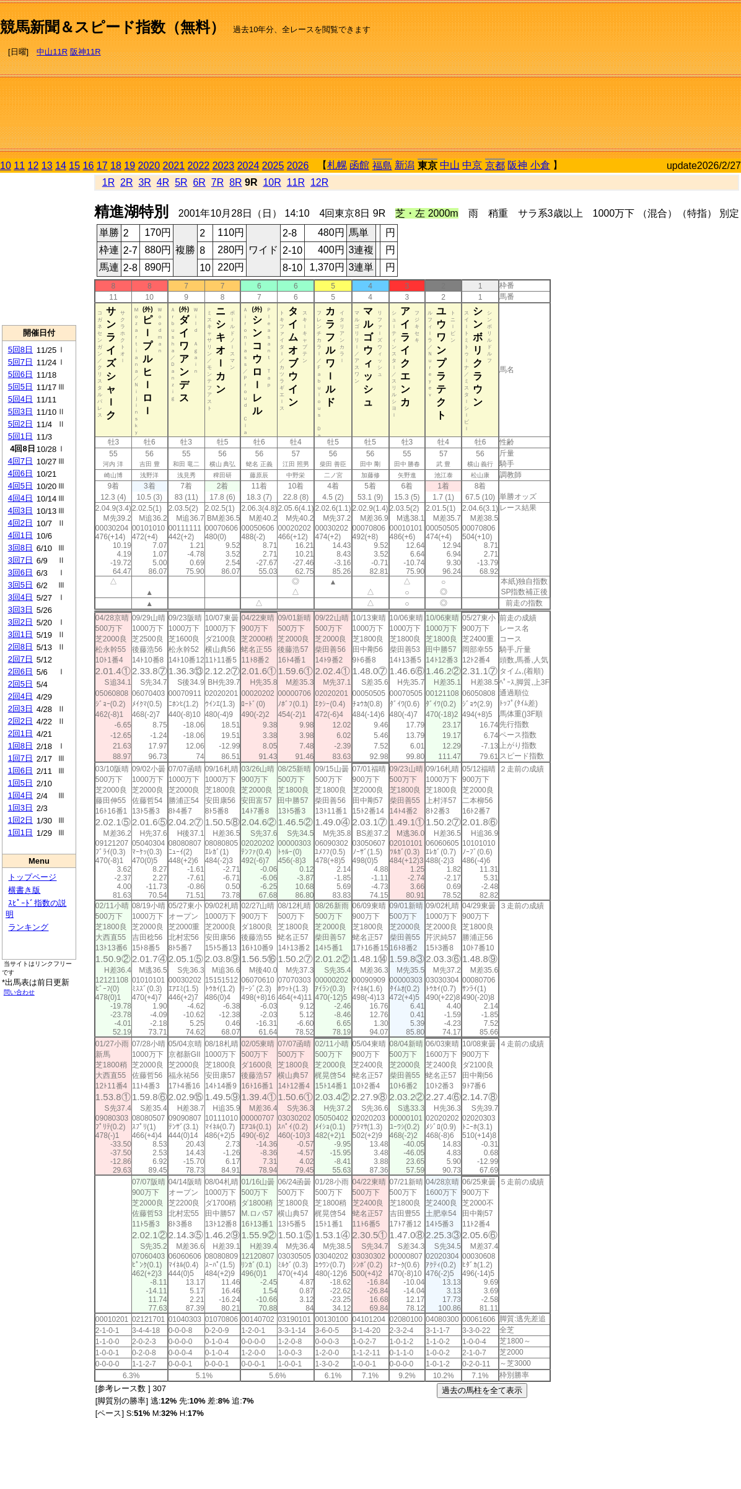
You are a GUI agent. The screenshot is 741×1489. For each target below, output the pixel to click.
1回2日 (20, 820)
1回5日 (20, 783)
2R (126, 182)
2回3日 (20, 708)
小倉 (540, 165)
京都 (495, 165)
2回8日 (20, 646)
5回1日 (20, 436)
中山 (450, 165)
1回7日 (20, 758)
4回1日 (20, 535)
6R (199, 182)
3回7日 (20, 560)
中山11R (52, 51)
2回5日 (20, 683)
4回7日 (20, 461)
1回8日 (20, 745)
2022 (199, 165)
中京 (472, 165)
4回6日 (20, 473)
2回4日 (20, 696)
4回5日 (20, 485)
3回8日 (20, 547)
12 (33, 165)
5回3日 (20, 411)
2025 (273, 165)
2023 (224, 165)
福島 (382, 165)
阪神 (517, 165)
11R (296, 182)
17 (102, 165)
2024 (248, 165)
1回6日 (20, 770)
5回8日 (20, 349)
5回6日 (20, 374)
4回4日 (20, 498)
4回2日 (20, 522)
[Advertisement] (651, 81)
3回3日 (20, 609)
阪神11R (85, 51)
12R (319, 182)
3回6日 (20, 572)
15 (74, 165)
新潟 (404, 165)
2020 (149, 165)
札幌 (337, 165)
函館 (359, 165)
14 (60, 165)
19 (129, 165)
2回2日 (20, 721)
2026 (298, 165)
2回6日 (20, 671)
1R (108, 182)
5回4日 (20, 399)
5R (181, 182)
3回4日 (20, 597)
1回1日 (20, 832)
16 (88, 165)
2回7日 (20, 659)
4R (163, 182)
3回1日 (20, 634)
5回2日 (20, 423)
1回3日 (20, 807)
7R (217, 182)
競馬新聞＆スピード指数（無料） (112, 27)
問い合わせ (19, 992)
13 (47, 165)
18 (115, 165)
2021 (174, 165)
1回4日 (20, 795)
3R (144, 182)
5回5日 (20, 386)
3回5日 (20, 584)
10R (272, 182)
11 (19, 165)
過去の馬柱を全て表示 (482, 1390)
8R (235, 182)
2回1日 (20, 733)
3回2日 (20, 622)
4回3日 (20, 510)
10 (5, 165)
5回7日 (20, 362)
